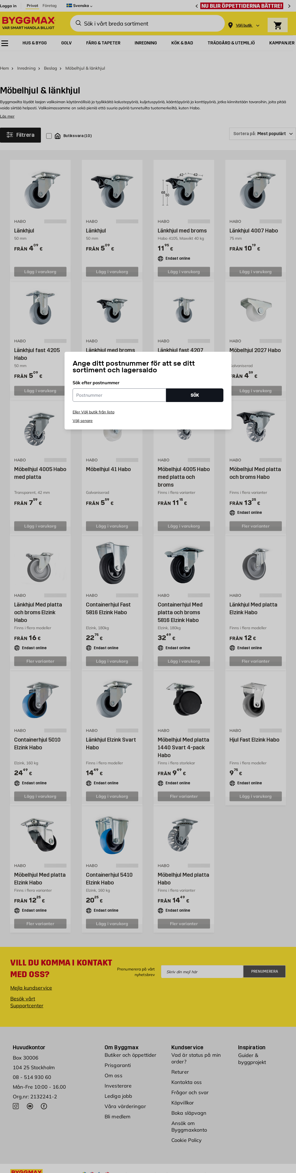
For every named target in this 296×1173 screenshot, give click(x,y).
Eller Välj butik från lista (93, 411)
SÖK (195, 395)
